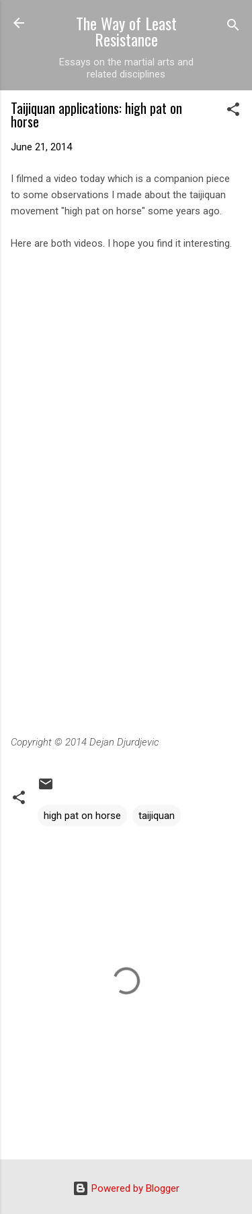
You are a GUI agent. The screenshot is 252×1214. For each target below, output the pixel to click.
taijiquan (156, 816)
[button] (233, 111)
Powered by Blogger (126, 1188)
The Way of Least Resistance (126, 31)
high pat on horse (82, 816)
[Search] (233, 27)
